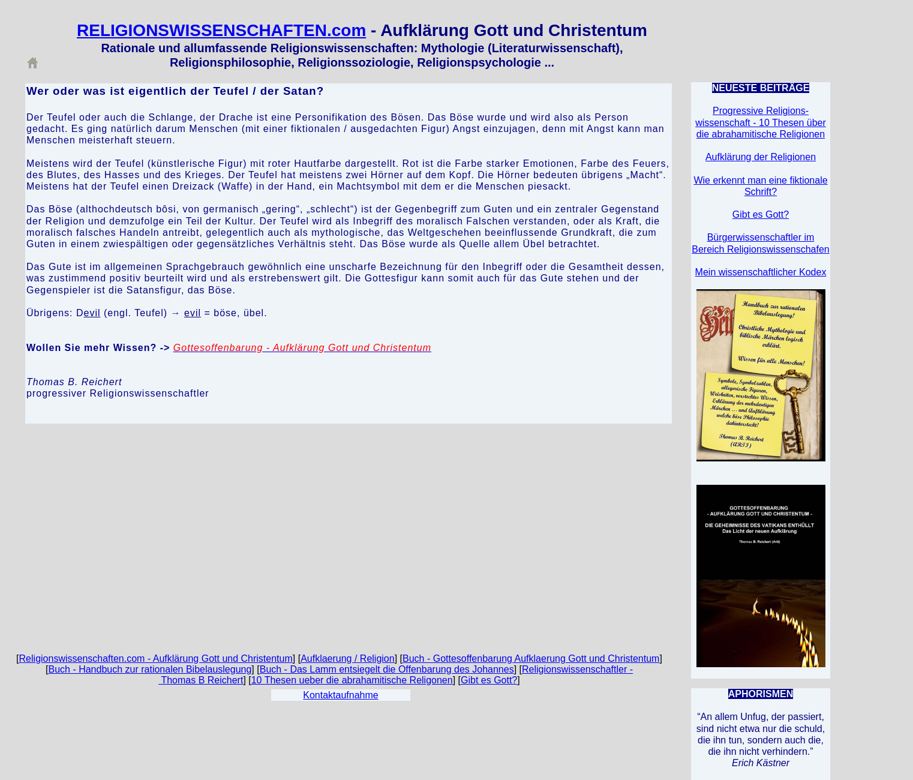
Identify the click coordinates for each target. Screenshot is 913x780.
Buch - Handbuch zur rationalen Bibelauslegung (149, 669)
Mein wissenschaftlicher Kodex (761, 272)
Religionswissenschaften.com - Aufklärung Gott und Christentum (156, 658)
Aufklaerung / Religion (348, 658)
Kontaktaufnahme (340, 695)
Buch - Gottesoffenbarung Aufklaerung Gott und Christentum (531, 658)
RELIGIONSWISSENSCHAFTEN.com (221, 30)
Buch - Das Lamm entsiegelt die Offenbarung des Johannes (387, 669)
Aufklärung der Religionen (760, 157)
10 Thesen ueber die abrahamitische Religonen (352, 680)
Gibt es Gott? (489, 680)
